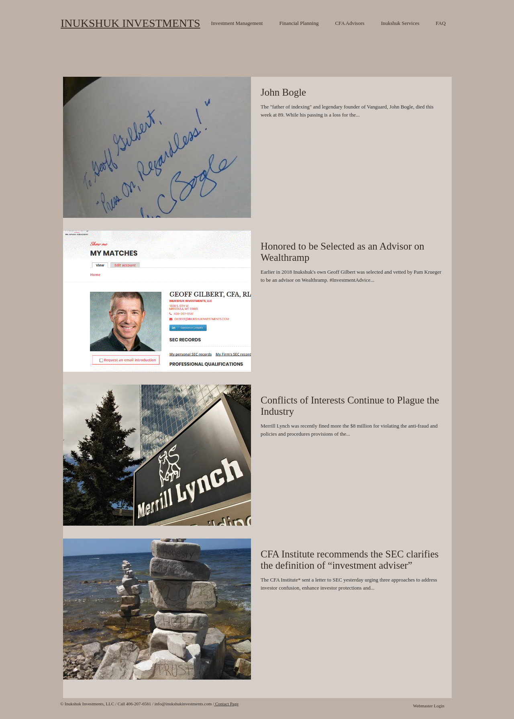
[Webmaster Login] (429, 706)
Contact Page (226, 703)
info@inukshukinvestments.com (183, 703)
